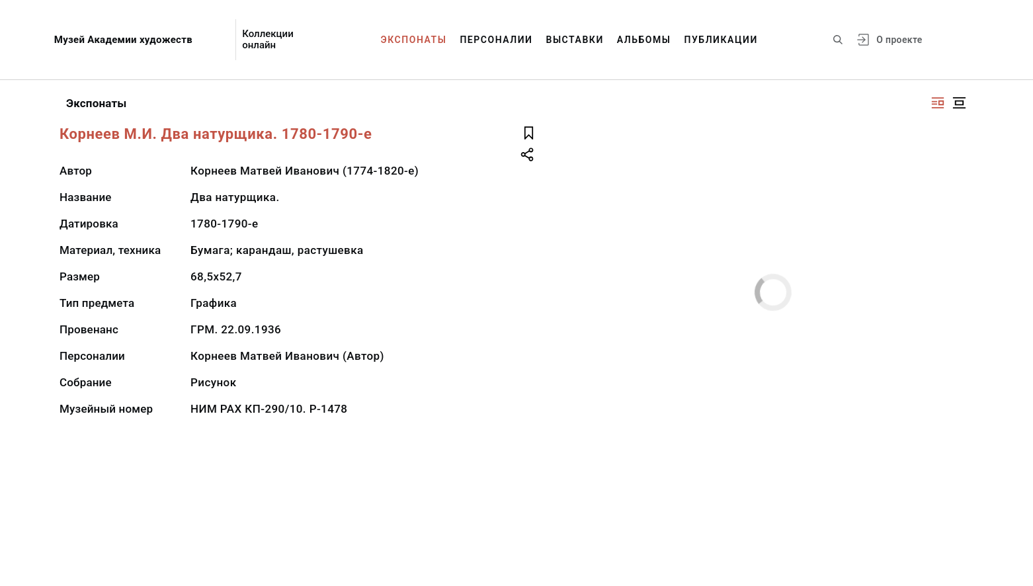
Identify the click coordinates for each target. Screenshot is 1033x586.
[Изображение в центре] (959, 103)
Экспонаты (414, 39)
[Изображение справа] (937, 103)
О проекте (899, 39)
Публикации (721, 39)
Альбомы (644, 39)
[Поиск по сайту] (838, 39)
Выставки (574, 39)
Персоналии (496, 39)
